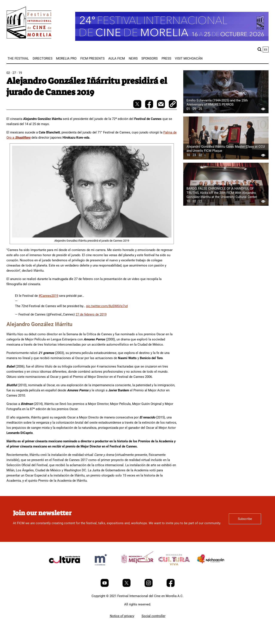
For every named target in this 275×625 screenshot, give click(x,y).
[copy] (173, 104)
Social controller (153, 616)
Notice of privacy (122, 616)
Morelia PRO (66, 58)
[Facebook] (171, 586)
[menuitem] (18, 58)
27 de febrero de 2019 (91, 314)
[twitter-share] (137, 107)
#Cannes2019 (48, 296)
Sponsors (149, 58)
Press (166, 58)
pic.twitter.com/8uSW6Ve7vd (107, 306)
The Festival (18, 58)
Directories (42, 58)
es (265, 49)
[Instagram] (149, 586)
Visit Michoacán (189, 58)
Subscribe (245, 519)
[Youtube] (105, 586)
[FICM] (29, 23)
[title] (64, 570)
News (133, 58)
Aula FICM (116, 58)
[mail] (161, 107)
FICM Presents (92, 58)
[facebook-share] (149, 107)
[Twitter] (126, 586)
